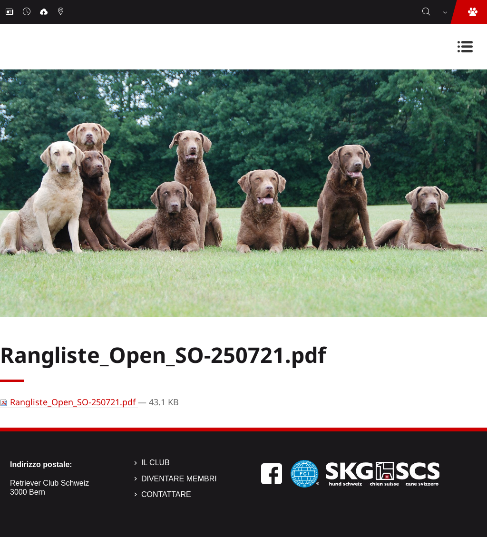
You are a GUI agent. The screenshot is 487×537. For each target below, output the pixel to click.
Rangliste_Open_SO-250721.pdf (69, 402)
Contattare (166, 494)
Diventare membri (179, 479)
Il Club (155, 463)
